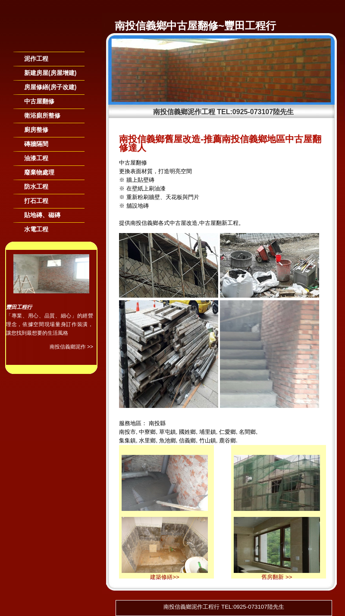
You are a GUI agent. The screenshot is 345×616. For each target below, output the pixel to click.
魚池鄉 (167, 440)
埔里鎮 (207, 432)
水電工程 (36, 229)
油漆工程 (36, 158)
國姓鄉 (187, 432)
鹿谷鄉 (227, 440)
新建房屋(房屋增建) (50, 72)
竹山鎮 (207, 440)
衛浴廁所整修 (42, 115)
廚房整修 (36, 129)
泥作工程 (36, 58)
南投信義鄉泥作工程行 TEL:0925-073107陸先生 (223, 607)
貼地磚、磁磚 (42, 215)
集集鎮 (127, 440)
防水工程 (36, 186)
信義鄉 (187, 440)
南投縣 (157, 423)
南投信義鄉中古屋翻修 (166, 25)
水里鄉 (147, 440)
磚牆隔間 (36, 143)
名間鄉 (247, 432)
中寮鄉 (147, 432)
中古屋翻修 (39, 101)
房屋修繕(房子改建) (50, 87)
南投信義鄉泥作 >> (71, 347)
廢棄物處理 (39, 172)
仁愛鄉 (227, 432)
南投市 (127, 432)
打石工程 (36, 200)
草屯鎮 (167, 432)
